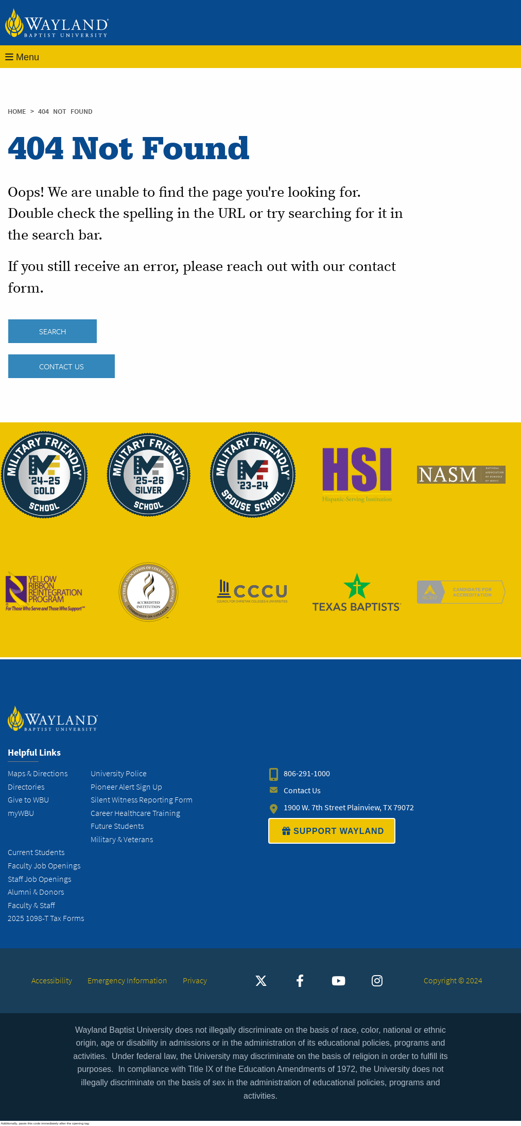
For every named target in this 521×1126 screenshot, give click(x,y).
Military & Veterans (122, 839)
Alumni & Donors (36, 891)
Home (17, 111)
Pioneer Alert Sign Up (126, 786)
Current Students (36, 852)
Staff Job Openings (39, 879)
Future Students (117, 826)
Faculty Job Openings (44, 865)
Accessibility (51, 980)
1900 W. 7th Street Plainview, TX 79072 (349, 807)
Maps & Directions (37, 773)
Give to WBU (28, 799)
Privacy (195, 980)
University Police (119, 773)
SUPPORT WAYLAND (332, 831)
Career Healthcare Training (135, 813)
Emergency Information (127, 980)
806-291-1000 (307, 773)
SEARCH (52, 331)
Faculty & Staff (31, 905)
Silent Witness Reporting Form (142, 799)
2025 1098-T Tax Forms (46, 918)
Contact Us (61, 366)
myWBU (21, 813)
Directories (26, 786)
